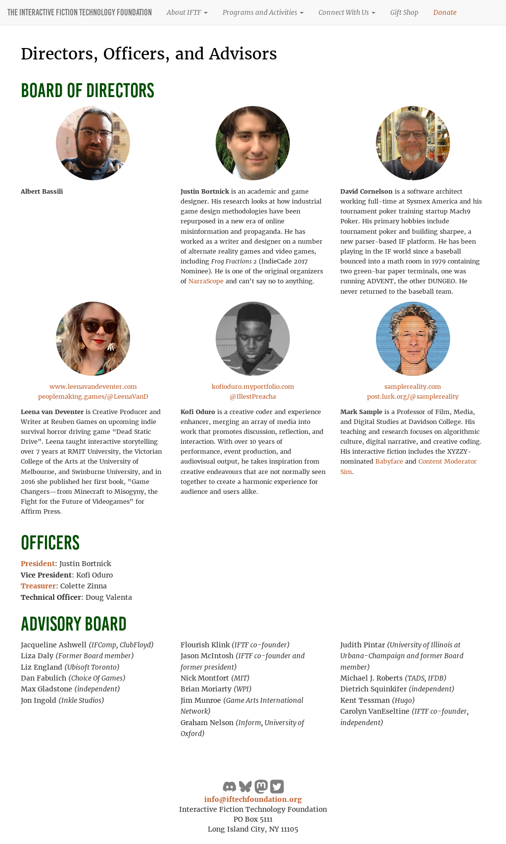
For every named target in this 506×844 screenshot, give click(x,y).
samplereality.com (412, 386)
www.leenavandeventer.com (93, 386)
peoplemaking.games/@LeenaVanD (93, 396)
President (38, 563)
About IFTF (187, 12)
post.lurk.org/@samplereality (413, 396)
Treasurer (38, 585)
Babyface (389, 461)
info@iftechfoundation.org (253, 799)
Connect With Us (347, 12)
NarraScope (206, 281)
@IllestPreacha (253, 396)
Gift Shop (404, 12)
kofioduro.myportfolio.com (253, 386)
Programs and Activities (263, 12)
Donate (445, 12)
